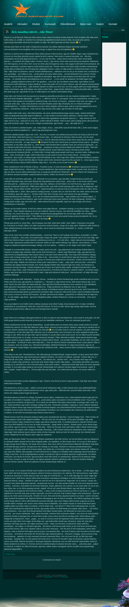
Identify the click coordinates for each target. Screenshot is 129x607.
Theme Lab (64, 576)
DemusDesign (48, 576)
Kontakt (113, 24)
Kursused (50, 24)
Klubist (36, 24)
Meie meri (85, 24)
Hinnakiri (22, 24)
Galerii (100, 24)
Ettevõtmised (68, 24)
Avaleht (8, 24)
